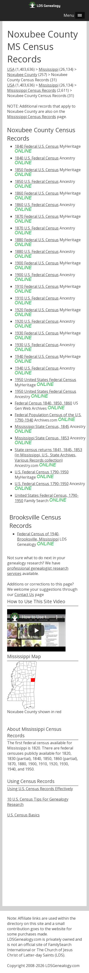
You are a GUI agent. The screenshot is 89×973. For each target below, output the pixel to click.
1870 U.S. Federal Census (37, 228)
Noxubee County (22, 74)
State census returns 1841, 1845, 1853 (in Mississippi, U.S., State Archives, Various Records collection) (48, 455)
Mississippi (48, 69)
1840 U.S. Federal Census (37, 158)
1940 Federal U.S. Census (37, 356)
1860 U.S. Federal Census (37, 204)
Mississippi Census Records (31, 90)
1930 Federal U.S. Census (37, 333)
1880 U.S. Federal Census (37, 251)
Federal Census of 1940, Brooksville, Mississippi (38, 536)
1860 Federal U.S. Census (37, 193)
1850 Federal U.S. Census (37, 169)
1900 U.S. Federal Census (37, 274)
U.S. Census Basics (23, 815)
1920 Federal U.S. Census (37, 309)
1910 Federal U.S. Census (37, 286)
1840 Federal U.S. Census (37, 146)
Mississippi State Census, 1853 (42, 438)
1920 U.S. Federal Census (37, 321)
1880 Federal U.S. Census (37, 239)
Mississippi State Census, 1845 (42, 426)
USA (10, 69)
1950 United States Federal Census (45, 379)
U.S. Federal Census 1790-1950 (42, 472)
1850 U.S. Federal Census (37, 181)
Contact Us (24, 594)
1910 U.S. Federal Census (37, 298)
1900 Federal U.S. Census (37, 263)
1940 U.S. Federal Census (37, 368)
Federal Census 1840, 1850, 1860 (43, 403)
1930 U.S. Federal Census (37, 344)
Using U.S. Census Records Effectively (40, 788)
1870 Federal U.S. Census (37, 216)
